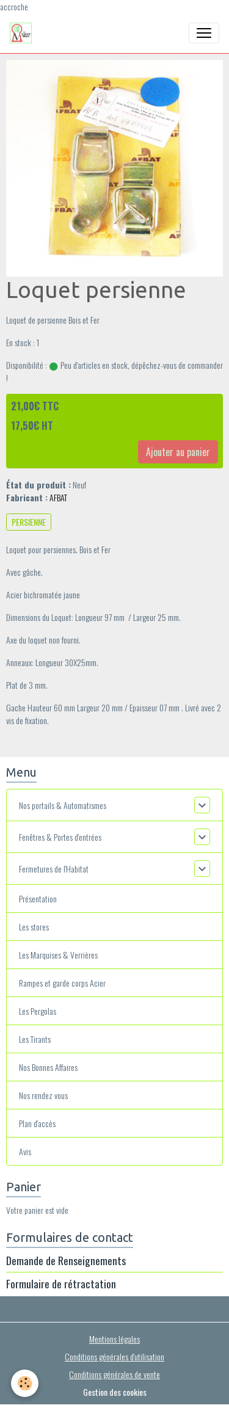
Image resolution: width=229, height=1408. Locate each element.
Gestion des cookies (115, 1391)
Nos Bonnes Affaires (48, 1067)
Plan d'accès (37, 1123)
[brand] (23, 33)
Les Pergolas (37, 1010)
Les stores (34, 926)
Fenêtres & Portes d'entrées (60, 836)
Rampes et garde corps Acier (62, 982)
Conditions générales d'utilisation (114, 1356)
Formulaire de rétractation (61, 1283)
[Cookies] (24, 1383)
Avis (25, 1151)
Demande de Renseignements (66, 1260)
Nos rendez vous (43, 1095)
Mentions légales (114, 1338)
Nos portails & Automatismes (62, 805)
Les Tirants (35, 1038)
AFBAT (58, 497)
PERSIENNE (29, 521)
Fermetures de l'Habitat (54, 868)
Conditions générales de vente (114, 1374)
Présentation (38, 898)
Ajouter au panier (178, 452)
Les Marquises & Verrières (58, 954)
